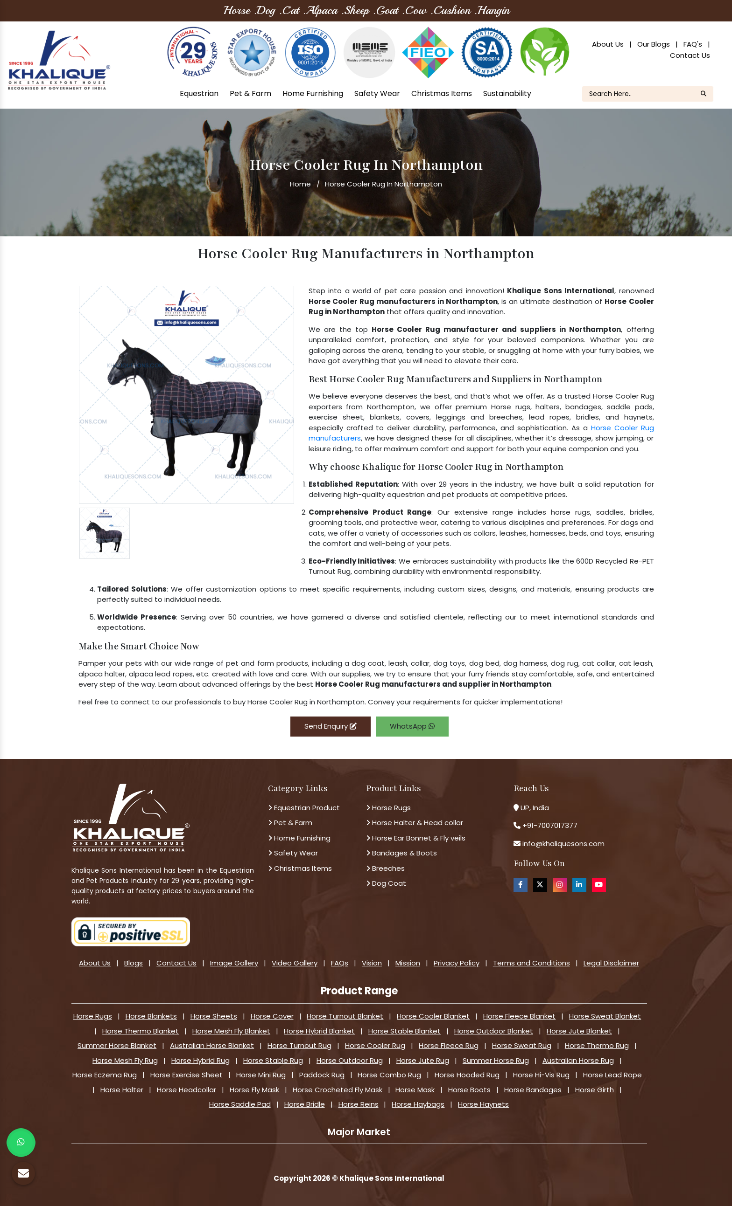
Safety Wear (377, 93)
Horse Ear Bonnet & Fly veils (415, 838)
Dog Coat (386, 883)
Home (300, 184)
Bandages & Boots (401, 853)
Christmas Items (441, 93)
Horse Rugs (388, 808)
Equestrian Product (304, 808)
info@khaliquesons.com (563, 843)
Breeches (385, 868)
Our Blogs (653, 44)
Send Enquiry (330, 726)
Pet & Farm (250, 93)
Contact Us (690, 55)
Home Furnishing (312, 93)
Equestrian (199, 93)
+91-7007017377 (549, 825)
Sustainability (507, 93)
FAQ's (692, 44)
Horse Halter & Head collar (414, 822)
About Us (608, 44)
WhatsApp (412, 726)
